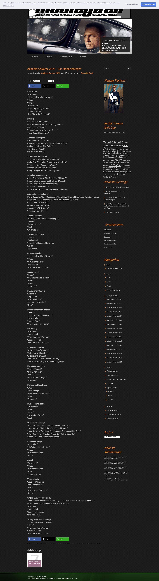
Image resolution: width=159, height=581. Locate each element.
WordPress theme (72, 578)
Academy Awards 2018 (114, 312)
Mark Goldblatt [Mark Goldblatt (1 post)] (120, 168)
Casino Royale (118, 468)
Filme (108, 278)
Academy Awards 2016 (114, 320)
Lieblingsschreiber (113, 419)
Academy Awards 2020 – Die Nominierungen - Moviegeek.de (113, 479)
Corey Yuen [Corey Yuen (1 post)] (114, 155)
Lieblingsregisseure (113, 410)
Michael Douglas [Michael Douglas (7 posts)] (113, 169)
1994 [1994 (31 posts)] (110, 145)
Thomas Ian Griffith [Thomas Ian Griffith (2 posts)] (110, 175)
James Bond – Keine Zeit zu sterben (117, 187)
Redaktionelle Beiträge (114, 269)
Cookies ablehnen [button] (132, 4)
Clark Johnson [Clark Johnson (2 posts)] (125, 153)
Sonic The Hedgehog (113, 212)
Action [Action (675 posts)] (107, 148)
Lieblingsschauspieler (114, 414)
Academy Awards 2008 (114, 354)
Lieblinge (109, 407)
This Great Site (40, 578)
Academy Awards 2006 (114, 362)
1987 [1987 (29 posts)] (125, 143)
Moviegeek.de (42, 576)
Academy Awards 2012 (114, 337)
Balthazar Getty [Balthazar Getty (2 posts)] (124, 149)
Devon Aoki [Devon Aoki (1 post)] (128, 155)
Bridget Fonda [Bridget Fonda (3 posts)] (127, 151)
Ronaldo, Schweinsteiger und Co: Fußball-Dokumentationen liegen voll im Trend (116, 206)
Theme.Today (60, 578)
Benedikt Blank (87, 73)
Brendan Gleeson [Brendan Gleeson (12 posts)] (115, 151)
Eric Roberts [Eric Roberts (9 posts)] (120, 157)
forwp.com (53, 578)
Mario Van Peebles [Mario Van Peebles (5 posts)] (109, 168)
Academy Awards (66, 57)
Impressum (107, 230)
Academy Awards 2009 (114, 349)
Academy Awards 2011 (114, 341)
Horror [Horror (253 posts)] (119, 159)
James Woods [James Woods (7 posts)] (108, 162)
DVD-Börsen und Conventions (116, 379)
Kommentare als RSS (110, 244)
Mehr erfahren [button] (8, 6)
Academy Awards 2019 (114, 308)
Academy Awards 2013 (114, 333)
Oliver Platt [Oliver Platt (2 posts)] (122, 169)
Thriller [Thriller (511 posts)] (121, 174)
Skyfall (116, 458)
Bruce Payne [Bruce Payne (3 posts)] (107, 153)
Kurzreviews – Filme (113, 290)
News (108, 265)
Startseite (35, 57)
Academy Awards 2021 (114, 299)
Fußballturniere (112, 388)
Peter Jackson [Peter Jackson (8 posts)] (112, 172)
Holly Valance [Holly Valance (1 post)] (111, 160)
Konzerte (110, 384)
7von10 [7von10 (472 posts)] (108, 142)
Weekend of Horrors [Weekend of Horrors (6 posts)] (110, 177)
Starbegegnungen (112, 371)
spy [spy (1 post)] (104, 175)
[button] (34, 86)
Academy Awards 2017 (114, 316)
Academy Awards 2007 (114, 358)
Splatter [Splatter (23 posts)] (127, 171)
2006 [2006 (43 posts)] (125, 145)
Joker (125, 480)
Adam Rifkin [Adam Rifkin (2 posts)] (115, 149)
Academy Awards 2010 (114, 345)
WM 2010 (110, 400)
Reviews (49, 57)
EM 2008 (110, 392)
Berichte (83, 57)
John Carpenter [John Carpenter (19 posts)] (120, 162)
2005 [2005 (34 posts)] (120, 145)
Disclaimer (107, 237)
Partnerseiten (108, 247)
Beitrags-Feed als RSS (110, 240)
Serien (109, 286)
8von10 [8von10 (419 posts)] (118, 142)
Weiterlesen (114, 50)
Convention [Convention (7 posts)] (107, 155)
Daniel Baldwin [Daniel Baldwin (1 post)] (121, 155)
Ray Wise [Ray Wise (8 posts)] (120, 172)
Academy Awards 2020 (114, 304)
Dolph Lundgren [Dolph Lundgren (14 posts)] (109, 157)
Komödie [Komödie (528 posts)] (115, 165)
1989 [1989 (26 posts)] (105, 145)
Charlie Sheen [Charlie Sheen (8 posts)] (116, 153)
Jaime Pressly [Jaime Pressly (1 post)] (126, 160)
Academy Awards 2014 (114, 329)
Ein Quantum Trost (119, 463)
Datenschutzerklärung (110, 233)
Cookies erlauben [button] (148, 4)
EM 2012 (110, 396)
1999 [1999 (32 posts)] (115, 145)
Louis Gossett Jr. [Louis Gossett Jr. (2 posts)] (125, 165)
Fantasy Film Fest (112, 375)
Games (109, 282)
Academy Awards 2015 (114, 324)
